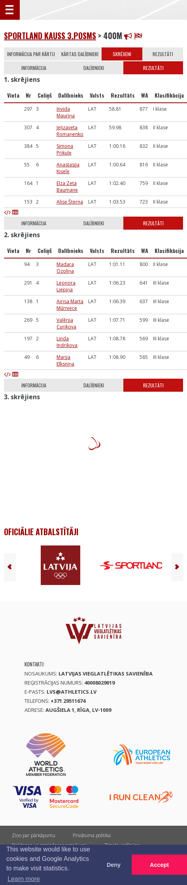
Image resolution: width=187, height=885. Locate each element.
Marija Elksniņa (65, 360)
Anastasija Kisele (68, 168)
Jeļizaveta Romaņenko (70, 131)
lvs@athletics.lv (71, 691)
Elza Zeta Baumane (67, 186)
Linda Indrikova (67, 342)
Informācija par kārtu (31, 54)
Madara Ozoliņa (65, 267)
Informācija (33, 67)
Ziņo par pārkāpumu (33, 835)
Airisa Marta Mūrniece (70, 304)
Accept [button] (159, 865)
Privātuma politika (92, 835)
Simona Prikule (65, 149)
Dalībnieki (93, 67)
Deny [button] (114, 865)
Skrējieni (122, 54)
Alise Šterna (70, 201)
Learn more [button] (24, 879)
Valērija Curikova (66, 323)
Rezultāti (163, 54)
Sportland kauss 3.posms (50, 36)
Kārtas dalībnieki (79, 54)
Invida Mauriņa (66, 112)
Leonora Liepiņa (66, 286)
